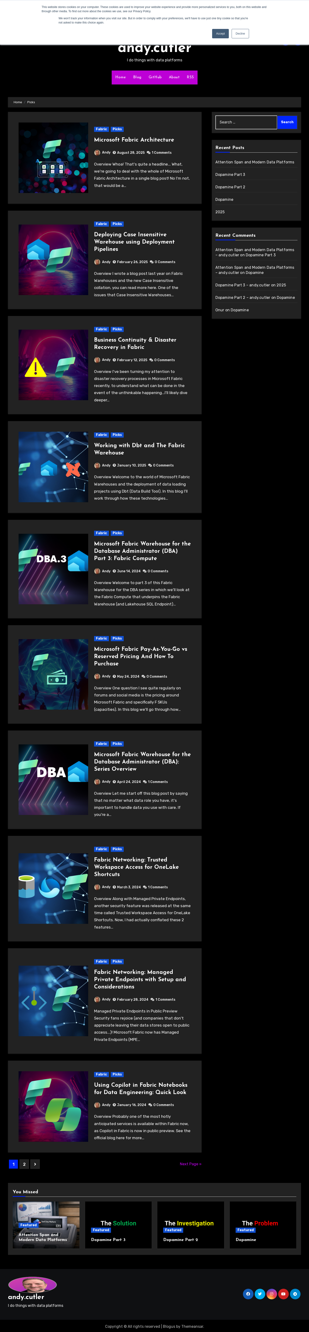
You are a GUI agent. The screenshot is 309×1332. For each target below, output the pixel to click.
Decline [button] (240, 33)
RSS (190, 77)
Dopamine (224, 199)
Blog (137, 77)
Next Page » (191, 1164)
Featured (28, 1225)
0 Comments (165, 262)
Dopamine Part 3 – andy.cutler (242, 285)
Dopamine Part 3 (230, 174)
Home (120, 77)
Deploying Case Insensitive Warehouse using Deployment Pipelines (134, 242)
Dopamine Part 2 (230, 187)
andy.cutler (154, 48)
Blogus (169, 1325)
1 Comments (162, 153)
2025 (220, 212)
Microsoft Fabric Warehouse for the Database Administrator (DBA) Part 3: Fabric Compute (142, 551)
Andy (102, 152)
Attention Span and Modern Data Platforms (254, 162)
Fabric (101, 129)
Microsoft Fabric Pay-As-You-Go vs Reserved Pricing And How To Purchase (140, 657)
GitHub (155, 77)
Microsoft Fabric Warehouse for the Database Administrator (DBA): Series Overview (142, 762)
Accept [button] (220, 33)
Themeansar (192, 1325)
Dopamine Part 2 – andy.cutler (242, 297)
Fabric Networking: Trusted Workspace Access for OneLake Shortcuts (136, 867)
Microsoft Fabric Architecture (134, 140)
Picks (117, 129)
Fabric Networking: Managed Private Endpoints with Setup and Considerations (140, 980)
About (174, 77)
